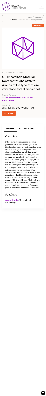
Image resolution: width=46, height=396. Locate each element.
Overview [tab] (10, 128)
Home (29, 17)
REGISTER (8, 113)
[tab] (38, 25)
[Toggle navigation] (41, 7)
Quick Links (37, 25)
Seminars (39, 17)
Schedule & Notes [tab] (27, 128)
